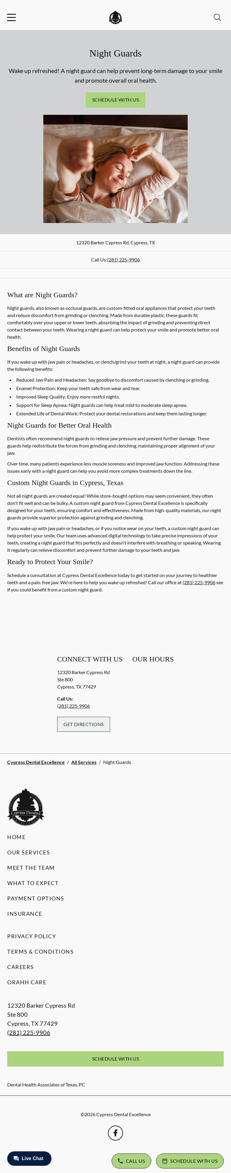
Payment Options (35, 898)
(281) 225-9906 (123, 259)
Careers (20, 967)
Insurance (24, 913)
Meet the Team (31, 867)
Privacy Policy (31, 936)
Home (16, 837)
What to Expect (33, 883)
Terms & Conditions (40, 951)
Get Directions (83, 724)
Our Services (28, 852)
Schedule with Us (115, 99)
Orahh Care (26, 982)
